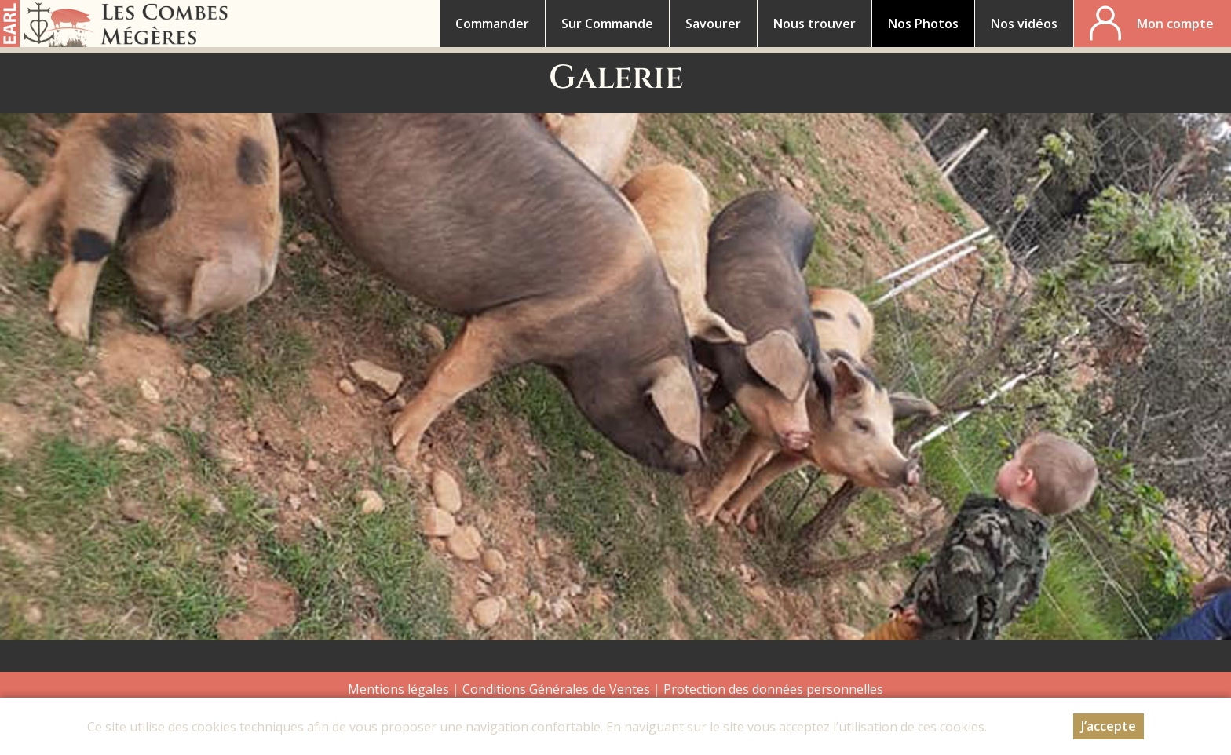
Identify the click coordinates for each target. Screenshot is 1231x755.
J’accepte (1108, 726)
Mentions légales (398, 689)
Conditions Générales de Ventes (557, 689)
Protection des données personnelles (773, 689)
